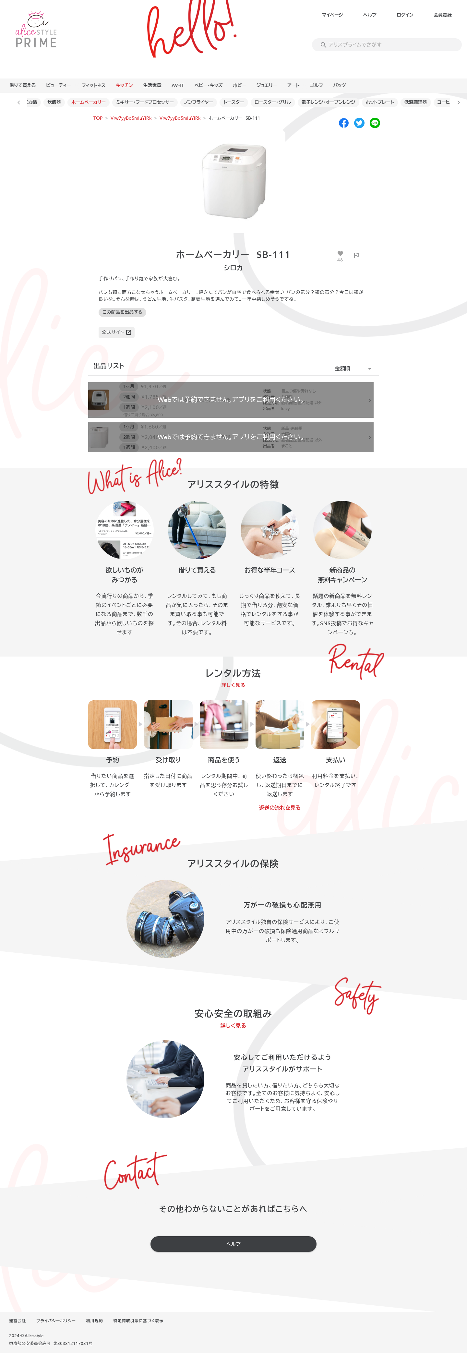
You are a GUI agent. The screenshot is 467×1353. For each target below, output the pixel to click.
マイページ (332, 15)
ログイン (405, 15)
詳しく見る (234, 685)
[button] (354, 369)
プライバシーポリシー (56, 1320)
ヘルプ (370, 15)
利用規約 (94, 1320)
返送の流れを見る (280, 808)
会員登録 (443, 15)
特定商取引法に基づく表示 (138, 1320)
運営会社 (17, 1320)
